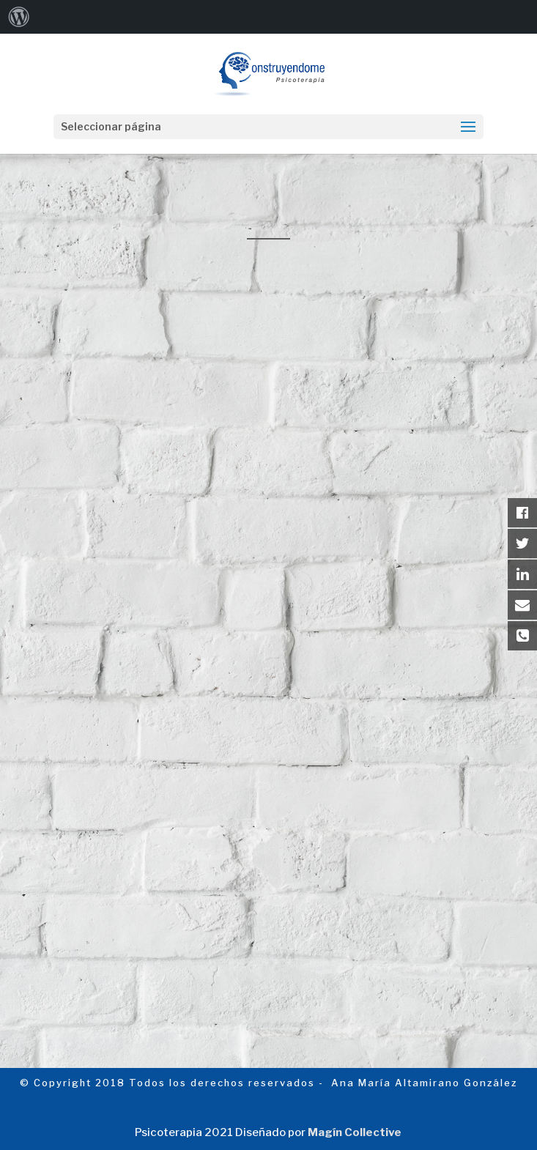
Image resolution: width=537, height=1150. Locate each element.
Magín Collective (354, 1132)
